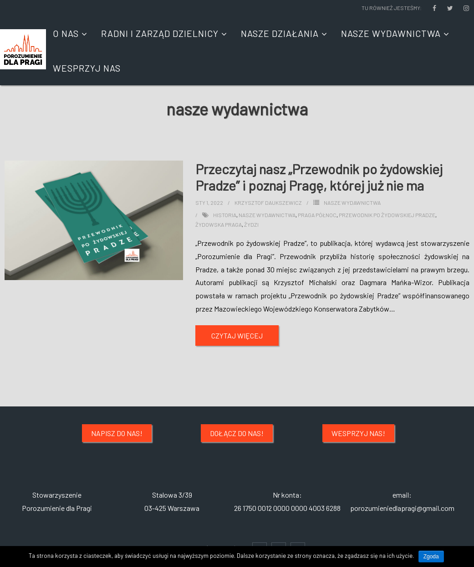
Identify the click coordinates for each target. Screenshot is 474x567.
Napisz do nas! (117, 433)
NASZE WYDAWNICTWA (352, 202)
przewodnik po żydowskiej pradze (387, 215)
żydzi (251, 224)
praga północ (317, 215)
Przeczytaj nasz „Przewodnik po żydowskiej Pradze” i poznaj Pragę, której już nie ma (319, 177)
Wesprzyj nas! (358, 433)
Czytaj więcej (237, 335)
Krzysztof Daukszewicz (268, 202)
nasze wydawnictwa (267, 215)
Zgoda (431, 556)
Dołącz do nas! (237, 433)
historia (224, 215)
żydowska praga (218, 224)
